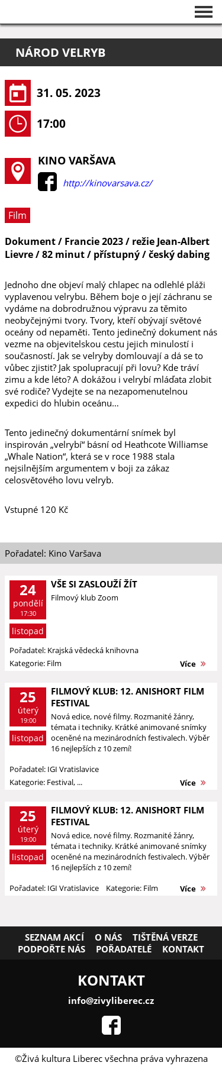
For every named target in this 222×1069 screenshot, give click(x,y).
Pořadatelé (124, 949)
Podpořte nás (51, 949)
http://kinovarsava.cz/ (107, 183)
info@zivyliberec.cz (111, 1000)
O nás (108, 937)
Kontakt (183, 949)
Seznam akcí (54, 937)
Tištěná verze (165, 937)
